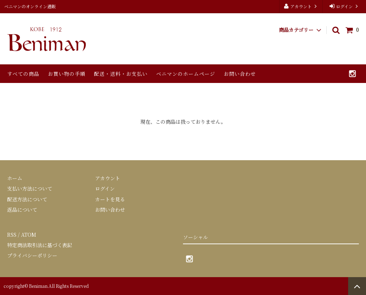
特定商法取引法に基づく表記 (39, 245)
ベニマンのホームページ (185, 73)
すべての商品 (23, 73)
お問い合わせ (240, 73)
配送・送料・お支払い (121, 73)
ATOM (28, 234)
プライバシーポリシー (32, 255)
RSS (11, 234)
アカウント (300, 6)
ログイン (344, 6)
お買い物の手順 (66, 73)
